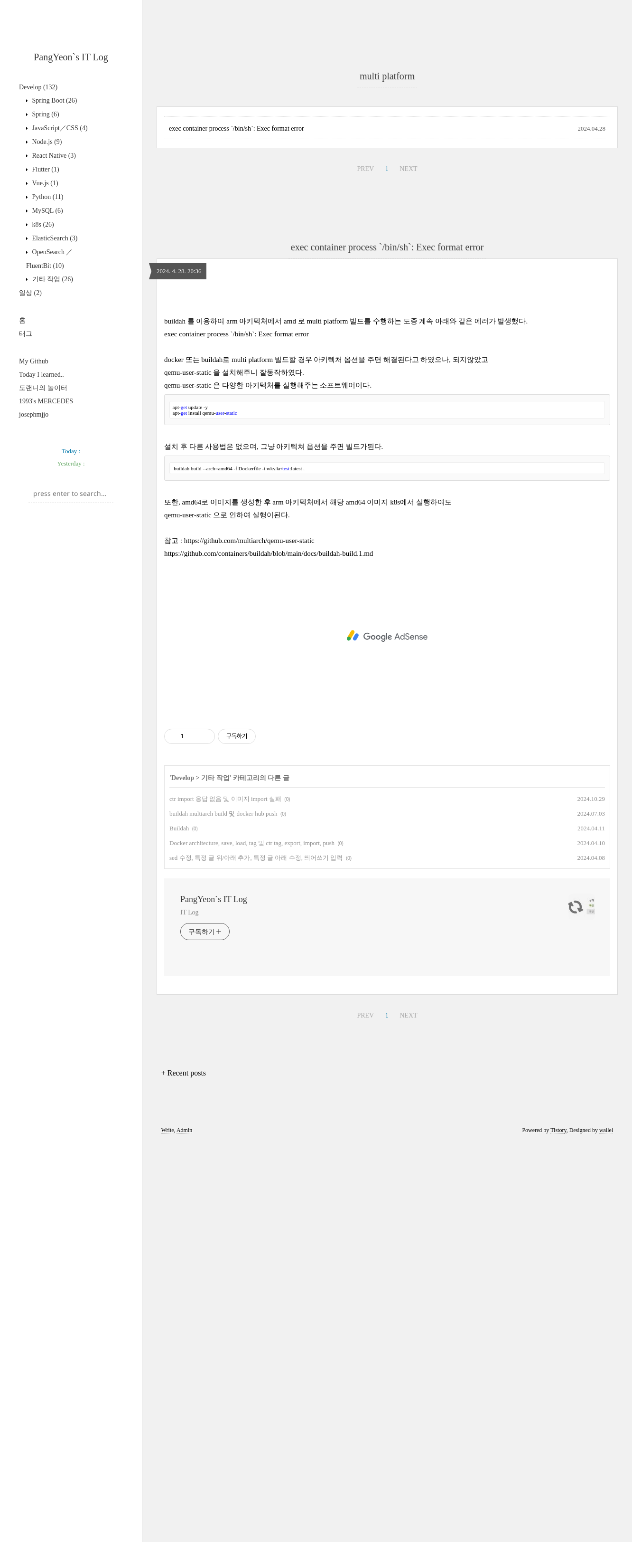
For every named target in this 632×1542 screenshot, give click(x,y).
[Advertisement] (387, 163)
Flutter (44, 169)
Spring (44, 114)
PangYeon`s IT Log (71, 57)
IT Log (189, 1178)
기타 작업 (51, 279)
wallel (606, 1396)
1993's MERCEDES (46, 401)
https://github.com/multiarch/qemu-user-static (249, 806)
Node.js (46, 141)
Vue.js (44, 183)
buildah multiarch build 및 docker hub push (223, 1079)
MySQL (46, 210)
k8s (42, 224)
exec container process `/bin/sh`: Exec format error (236, 261)
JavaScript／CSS (59, 128)
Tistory (558, 1396)
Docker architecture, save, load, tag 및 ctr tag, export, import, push (252, 1109)
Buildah (179, 1094)
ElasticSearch (54, 238)
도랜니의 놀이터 (43, 387)
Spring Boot (53, 100)
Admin (184, 1396)
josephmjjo (33, 414)
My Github (33, 361)
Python (47, 196)
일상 (30, 292)
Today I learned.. (41, 374)
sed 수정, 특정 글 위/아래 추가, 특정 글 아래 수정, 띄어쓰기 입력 (256, 1123)
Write (167, 1396)
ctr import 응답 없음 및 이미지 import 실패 (225, 1064)
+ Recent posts (183, 1339)
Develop (38, 87)
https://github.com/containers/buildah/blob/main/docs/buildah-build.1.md (268, 819)
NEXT (408, 301)
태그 (25, 333)
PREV (365, 301)
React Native (53, 155)
